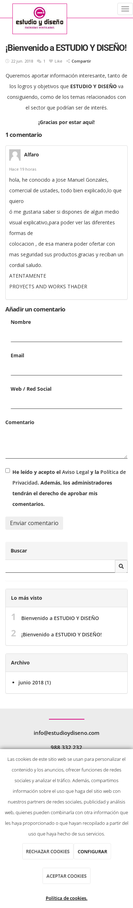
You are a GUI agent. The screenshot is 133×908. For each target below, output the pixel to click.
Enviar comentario (34, 523)
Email (17, 355)
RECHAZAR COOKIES (48, 851)
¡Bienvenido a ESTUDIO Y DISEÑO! (61, 634)
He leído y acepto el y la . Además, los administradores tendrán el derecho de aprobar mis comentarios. (69, 488)
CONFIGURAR (92, 851)
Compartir (78, 61)
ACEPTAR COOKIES (66, 876)
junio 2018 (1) (34, 682)
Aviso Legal (75, 472)
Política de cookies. (67, 898)
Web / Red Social (31, 388)
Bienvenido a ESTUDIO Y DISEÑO (60, 618)
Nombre (21, 322)
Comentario (19, 422)
